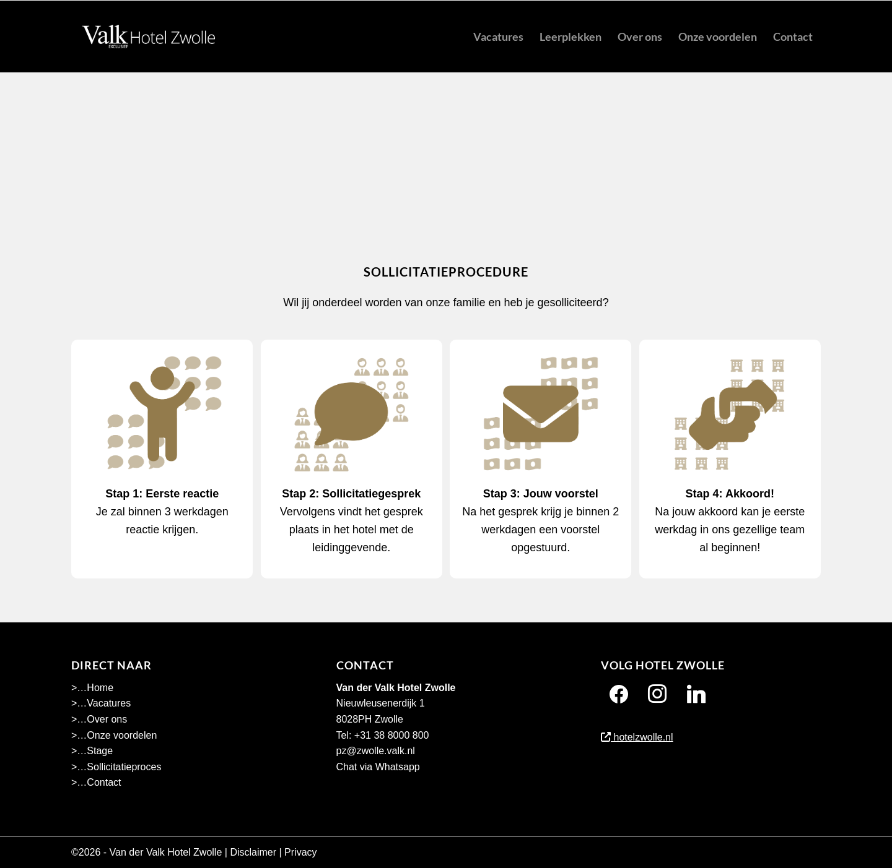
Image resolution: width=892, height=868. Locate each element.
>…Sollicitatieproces (116, 767)
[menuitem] (498, 36)
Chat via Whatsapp (378, 767)
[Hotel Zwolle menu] (148, 36)
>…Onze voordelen (114, 735)
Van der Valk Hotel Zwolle (166, 852)
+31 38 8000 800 (391, 735)
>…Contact (96, 782)
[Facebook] (618, 694)
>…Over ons (99, 719)
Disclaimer (253, 852)
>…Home (92, 687)
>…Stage (92, 751)
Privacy (300, 852)
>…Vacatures (101, 703)
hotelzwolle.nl (637, 737)
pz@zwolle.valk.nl (375, 751)
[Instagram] (657, 694)
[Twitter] (696, 694)
